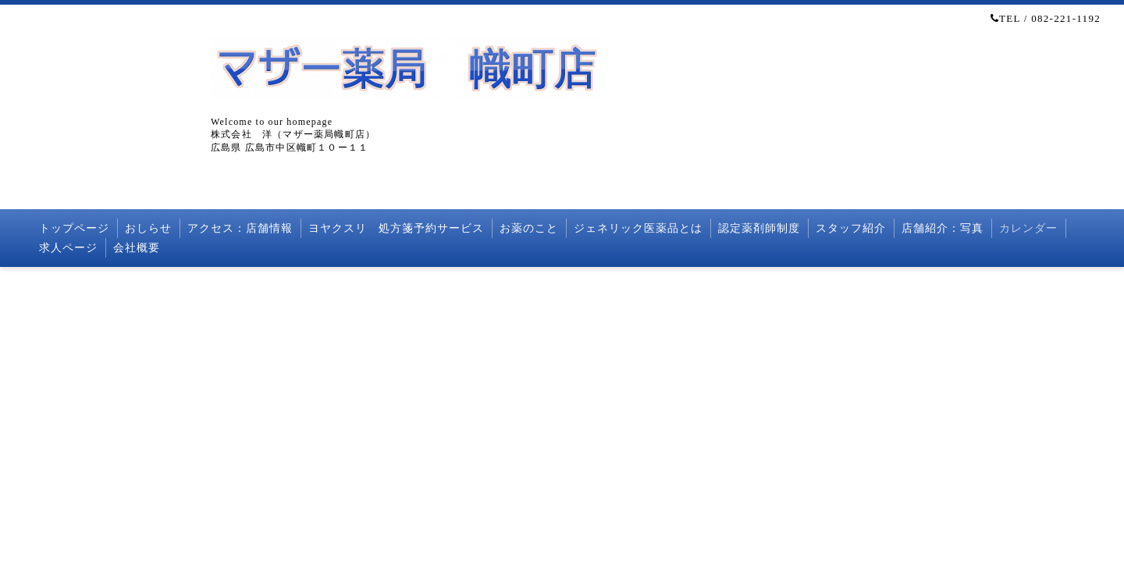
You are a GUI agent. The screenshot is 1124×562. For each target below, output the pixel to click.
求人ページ (68, 248)
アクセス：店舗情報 (240, 228)
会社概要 (136, 248)
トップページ (74, 228)
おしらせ (148, 228)
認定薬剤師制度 (759, 228)
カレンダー (1028, 228)
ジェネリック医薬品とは (638, 228)
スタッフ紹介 (851, 228)
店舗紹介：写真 (943, 228)
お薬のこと (529, 228)
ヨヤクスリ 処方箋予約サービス (396, 228)
